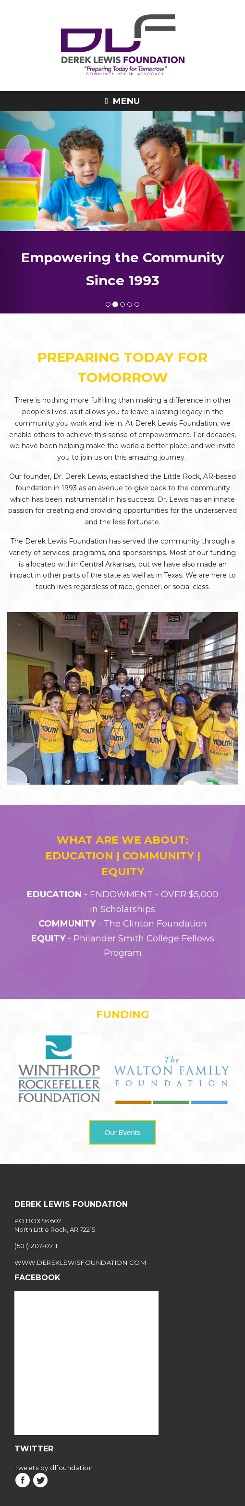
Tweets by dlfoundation (53, 1444)
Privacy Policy (122, 1497)
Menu (122, 101)
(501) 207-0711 (35, 1223)
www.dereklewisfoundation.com (80, 1239)
